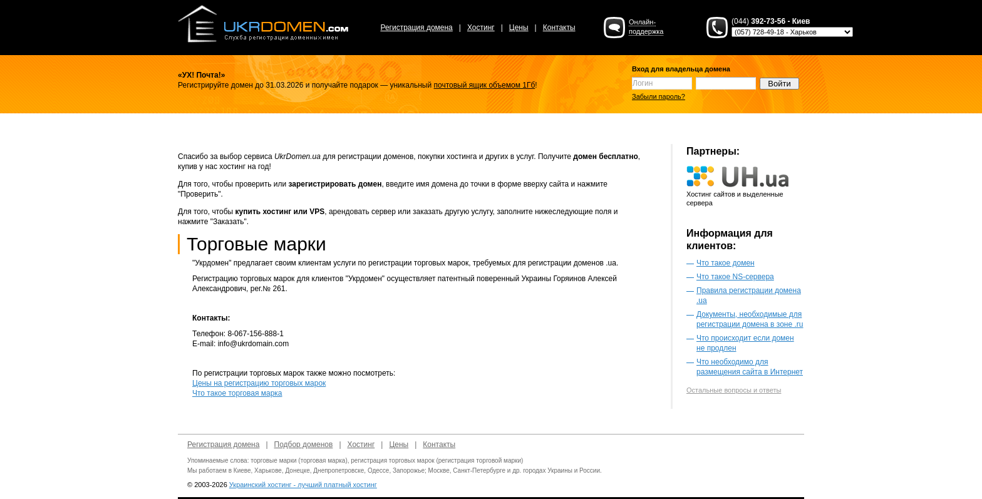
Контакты (559, 27)
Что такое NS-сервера (735, 276)
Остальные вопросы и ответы (733, 390)
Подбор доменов (303, 444)
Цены (519, 27)
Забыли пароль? (658, 96)
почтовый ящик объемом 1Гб (484, 85)
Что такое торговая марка (237, 393)
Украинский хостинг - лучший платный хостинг (303, 484)
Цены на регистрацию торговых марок (259, 383)
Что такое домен (725, 263)
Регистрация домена (416, 27)
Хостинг (481, 27)
